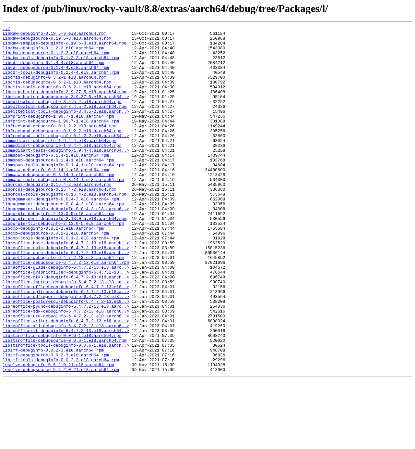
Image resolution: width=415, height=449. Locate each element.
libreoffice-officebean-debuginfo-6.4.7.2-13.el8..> (66, 339)
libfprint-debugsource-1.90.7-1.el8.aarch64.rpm (61, 140)
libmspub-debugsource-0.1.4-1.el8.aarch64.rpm (58, 187)
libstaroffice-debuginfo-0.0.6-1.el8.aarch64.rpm (62, 398)
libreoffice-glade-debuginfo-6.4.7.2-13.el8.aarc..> (66, 316)
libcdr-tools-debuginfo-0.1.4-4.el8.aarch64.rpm (61, 82)
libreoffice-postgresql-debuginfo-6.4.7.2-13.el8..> (66, 357)
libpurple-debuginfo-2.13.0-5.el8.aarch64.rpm (58, 251)
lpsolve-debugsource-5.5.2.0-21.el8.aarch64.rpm (61, 439)
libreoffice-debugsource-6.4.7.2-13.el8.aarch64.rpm (66, 310)
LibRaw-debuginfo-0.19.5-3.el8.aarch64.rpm (54, 35)
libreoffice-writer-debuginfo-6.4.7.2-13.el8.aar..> (66, 380)
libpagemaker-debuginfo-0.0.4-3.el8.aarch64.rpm (61, 234)
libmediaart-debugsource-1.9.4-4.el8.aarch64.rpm (62, 170)
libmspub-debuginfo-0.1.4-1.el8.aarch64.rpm (56, 181)
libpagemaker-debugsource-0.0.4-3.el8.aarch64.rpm (63, 240)
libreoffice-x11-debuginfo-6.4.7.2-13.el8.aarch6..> (66, 386)
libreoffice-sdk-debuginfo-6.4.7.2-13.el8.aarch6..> (66, 368)
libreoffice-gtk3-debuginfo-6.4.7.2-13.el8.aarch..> (66, 327)
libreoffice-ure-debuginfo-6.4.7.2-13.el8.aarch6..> (66, 374)
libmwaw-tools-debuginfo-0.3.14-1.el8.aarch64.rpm (63, 210)
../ (6, 29)
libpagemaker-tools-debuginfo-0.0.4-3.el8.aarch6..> (66, 246)
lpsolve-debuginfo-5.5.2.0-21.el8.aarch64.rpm (58, 433)
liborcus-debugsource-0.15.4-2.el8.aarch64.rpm (59, 222)
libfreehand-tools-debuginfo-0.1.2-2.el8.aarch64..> (66, 158)
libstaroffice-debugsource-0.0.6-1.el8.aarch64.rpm (64, 403)
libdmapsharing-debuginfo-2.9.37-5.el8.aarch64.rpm (64, 105)
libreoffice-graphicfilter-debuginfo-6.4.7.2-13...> (66, 322)
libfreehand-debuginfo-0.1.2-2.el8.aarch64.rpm (59, 146)
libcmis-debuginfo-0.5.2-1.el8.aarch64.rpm (54, 88)
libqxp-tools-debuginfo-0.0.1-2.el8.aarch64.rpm (61, 281)
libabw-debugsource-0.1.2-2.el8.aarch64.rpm (56, 58)
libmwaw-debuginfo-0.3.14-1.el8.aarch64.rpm (56, 199)
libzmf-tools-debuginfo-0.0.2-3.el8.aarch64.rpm (61, 427)
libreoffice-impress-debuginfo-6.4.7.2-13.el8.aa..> (66, 333)
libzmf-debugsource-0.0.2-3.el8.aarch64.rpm (56, 421)
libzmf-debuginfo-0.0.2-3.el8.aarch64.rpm (53, 415)
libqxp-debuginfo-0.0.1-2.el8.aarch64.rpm (53, 269)
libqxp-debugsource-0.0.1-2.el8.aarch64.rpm (56, 275)
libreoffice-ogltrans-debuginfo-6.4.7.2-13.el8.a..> (66, 345)
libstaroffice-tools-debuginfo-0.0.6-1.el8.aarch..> (66, 409)
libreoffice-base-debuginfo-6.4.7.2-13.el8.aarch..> (66, 286)
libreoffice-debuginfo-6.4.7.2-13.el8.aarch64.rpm (63, 304)
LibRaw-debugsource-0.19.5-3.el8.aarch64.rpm (57, 41)
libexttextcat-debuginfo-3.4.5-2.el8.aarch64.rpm (62, 117)
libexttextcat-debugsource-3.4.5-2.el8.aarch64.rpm (64, 123)
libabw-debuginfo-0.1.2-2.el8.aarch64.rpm (53, 53)
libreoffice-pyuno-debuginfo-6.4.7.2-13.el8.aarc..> (66, 363)
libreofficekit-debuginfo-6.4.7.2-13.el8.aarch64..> (66, 392)
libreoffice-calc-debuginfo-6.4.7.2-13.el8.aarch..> (66, 292)
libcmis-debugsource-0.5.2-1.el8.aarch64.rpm (57, 93)
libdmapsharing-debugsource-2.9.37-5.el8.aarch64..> (66, 111)
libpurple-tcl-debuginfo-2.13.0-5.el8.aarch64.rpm (63, 263)
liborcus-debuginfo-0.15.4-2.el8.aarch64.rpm (57, 216)
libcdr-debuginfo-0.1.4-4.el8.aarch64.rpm (53, 70)
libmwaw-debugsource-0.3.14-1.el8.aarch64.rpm (58, 205)
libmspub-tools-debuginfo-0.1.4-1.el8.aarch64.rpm (63, 193)
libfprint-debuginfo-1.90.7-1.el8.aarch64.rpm (58, 134)
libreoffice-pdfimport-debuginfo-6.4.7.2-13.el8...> (66, 351)
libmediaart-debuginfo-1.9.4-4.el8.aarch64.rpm (59, 164)
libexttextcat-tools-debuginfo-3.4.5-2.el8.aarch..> (66, 129)
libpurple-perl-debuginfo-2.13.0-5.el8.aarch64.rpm (64, 257)
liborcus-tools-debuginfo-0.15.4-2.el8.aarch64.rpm (64, 228)
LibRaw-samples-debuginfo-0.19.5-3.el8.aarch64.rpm (64, 47)
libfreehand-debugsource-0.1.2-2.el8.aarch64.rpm (62, 152)
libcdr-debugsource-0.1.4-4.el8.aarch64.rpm (56, 76)
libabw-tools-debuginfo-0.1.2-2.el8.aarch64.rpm (61, 64)
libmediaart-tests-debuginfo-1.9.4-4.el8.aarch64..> (66, 175)
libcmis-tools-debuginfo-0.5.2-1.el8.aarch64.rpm (62, 99)
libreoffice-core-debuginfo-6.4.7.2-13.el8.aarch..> (66, 298)
